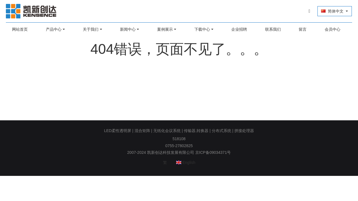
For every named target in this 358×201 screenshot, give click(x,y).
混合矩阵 (142, 130)
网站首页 (22, 29)
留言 (301, 29)
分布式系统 (221, 130)
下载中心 (202, 29)
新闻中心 (128, 29)
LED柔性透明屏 (117, 130)
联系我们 (271, 29)
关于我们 (92, 29)
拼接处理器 (244, 130)
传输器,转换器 (196, 130)
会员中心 (330, 29)
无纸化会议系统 (167, 130)
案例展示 (165, 29)
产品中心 (55, 29)
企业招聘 (238, 29)
